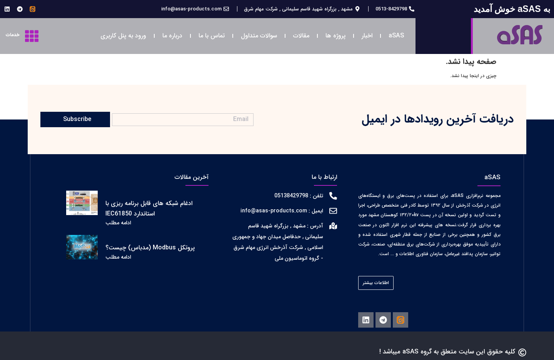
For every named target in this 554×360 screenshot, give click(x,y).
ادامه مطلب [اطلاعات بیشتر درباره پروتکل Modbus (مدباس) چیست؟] (118, 257)
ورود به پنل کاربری (123, 35)
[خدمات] (31, 36)
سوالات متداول (259, 35)
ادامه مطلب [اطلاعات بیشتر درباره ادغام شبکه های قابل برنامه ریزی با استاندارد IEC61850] (118, 223)
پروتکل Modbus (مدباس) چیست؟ (150, 247)
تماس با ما (212, 35)
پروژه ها (335, 35)
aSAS (396, 35)
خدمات (12, 35)
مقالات (301, 35)
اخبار (367, 35)
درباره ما (172, 35)
